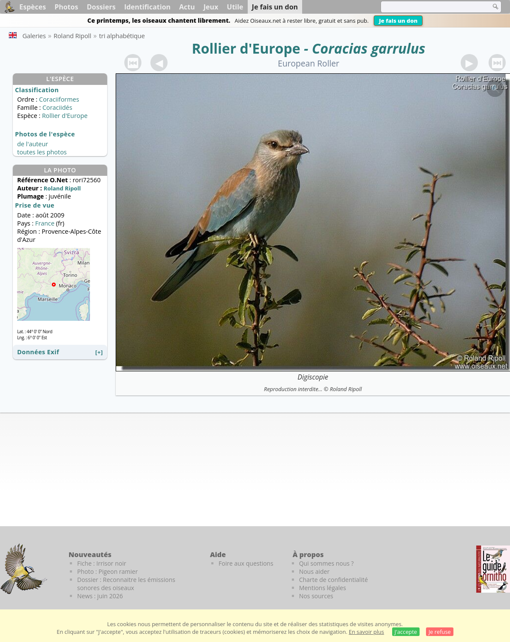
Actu (187, 7)
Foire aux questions (246, 563)
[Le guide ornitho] (493, 569)
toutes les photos (42, 152)
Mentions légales (322, 588)
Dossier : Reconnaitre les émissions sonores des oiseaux (126, 584)
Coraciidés (57, 107)
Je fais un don (398, 20)
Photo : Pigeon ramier (107, 571)
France (44, 223)
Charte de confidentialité (333, 580)
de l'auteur (32, 144)
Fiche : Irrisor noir (101, 563)
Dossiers (101, 7)
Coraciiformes (59, 99)
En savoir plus (366, 632)
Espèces (32, 7)
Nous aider (314, 571)
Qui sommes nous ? (326, 563)
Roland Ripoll (346, 389)
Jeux (211, 7)
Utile (235, 7)
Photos (66, 7)
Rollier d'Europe (246, 48)
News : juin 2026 (100, 596)
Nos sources (316, 596)
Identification (147, 7)
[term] (430, 7)
